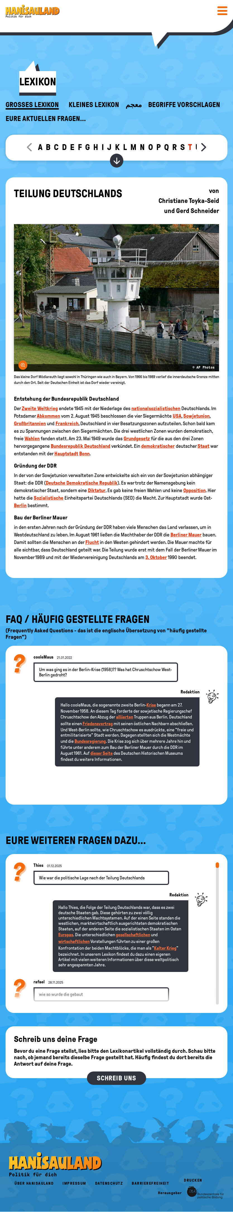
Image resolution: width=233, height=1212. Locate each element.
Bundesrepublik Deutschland (80, 446)
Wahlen (32, 438)
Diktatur (96, 490)
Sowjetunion (196, 416)
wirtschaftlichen (74, 941)
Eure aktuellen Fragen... (46, 118)
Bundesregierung (90, 741)
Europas (65, 934)
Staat (203, 446)
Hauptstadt (66, 453)
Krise (151, 705)
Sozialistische (48, 498)
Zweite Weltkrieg (40, 408)
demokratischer (158, 446)
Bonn (84, 453)
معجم (134, 104)
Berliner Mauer (185, 535)
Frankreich (67, 423)
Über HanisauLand (34, 1183)
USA (177, 416)
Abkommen (48, 416)
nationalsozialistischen (155, 408)
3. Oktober (156, 557)
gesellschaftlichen (133, 934)
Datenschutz (109, 1183)
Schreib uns (116, 1078)
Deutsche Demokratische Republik (81, 483)
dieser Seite (101, 753)
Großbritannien (30, 423)
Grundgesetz (137, 438)
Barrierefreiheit (150, 1183)
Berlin (20, 505)
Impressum (74, 1183)
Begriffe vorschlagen (184, 104)
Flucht (92, 542)
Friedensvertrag (98, 723)
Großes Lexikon (32, 104)
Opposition (194, 490)
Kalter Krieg (165, 948)
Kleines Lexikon (94, 104)
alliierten (124, 717)
